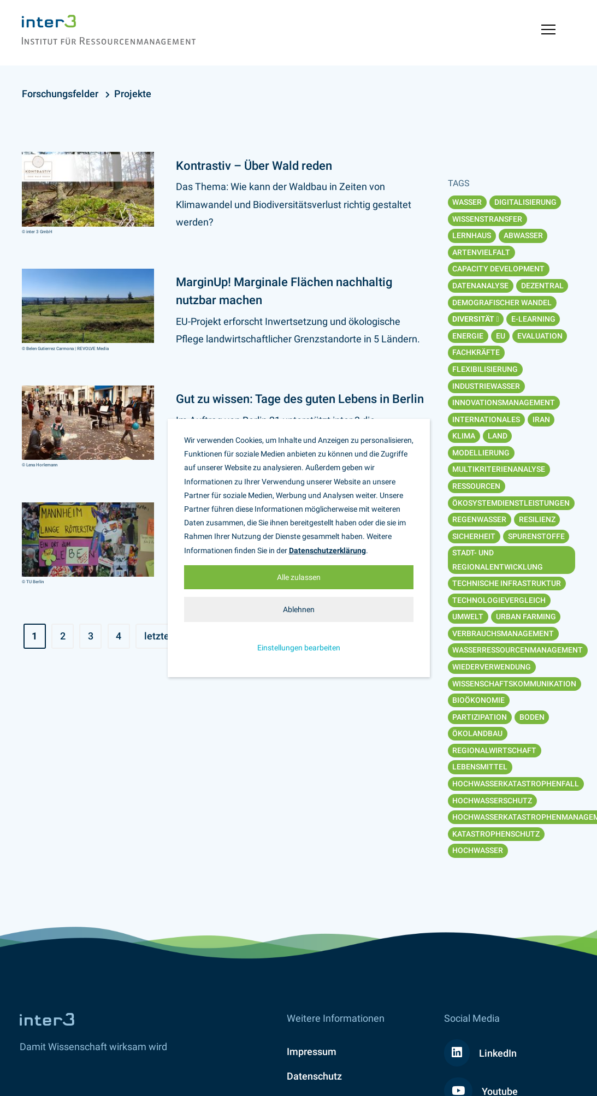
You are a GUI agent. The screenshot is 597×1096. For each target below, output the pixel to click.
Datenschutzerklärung (327, 550)
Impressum (311, 1051)
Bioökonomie (478, 700)
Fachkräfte (476, 352)
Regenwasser (479, 519)
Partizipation (479, 717)
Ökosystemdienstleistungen (511, 503)
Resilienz (537, 519)
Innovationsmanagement (503, 402)
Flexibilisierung (485, 369)
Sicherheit (473, 536)
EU (500, 335)
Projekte (132, 93)
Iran (541, 419)
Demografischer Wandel (502, 302)
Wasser (467, 202)
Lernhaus (471, 235)
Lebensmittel (479, 766)
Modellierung (481, 452)
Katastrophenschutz (496, 834)
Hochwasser (477, 850)
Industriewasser (486, 386)
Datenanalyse (480, 285)
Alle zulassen (299, 577)
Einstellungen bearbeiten (298, 647)
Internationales (486, 419)
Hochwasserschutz (492, 800)
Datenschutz (314, 1076)
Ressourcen (476, 486)
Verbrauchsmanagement (503, 633)
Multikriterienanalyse (498, 469)
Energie (467, 335)
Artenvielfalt (481, 252)
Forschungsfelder (60, 93)
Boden (532, 717)
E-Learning (533, 319)
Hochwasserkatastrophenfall (515, 783)
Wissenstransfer (487, 219)
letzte (156, 636)
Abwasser (523, 235)
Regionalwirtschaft (494, 750)
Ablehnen (299, 609)
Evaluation (540, 335)
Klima (463, 435)
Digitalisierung (525, 202)
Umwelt (467, 616)
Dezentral (542, 285)
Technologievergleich (499, 600)
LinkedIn (480, 1053)
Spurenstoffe (536, 536)
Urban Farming (526, 616)
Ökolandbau (477, 733)
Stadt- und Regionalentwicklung (497, 559)
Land (497, 435)
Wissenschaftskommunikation (514, 683)
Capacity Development (498, 268)
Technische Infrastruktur (506, 583)
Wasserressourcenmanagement (517, 649)
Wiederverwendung (491, 666)
